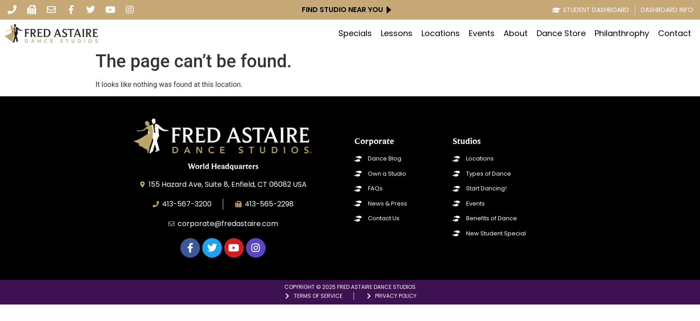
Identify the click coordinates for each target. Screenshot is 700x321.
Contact (674, 33)
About (516, 33)
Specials (355, 33)
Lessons (396, 33)
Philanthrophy (622, 33)
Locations (440, 33)
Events (482, 33)
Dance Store (561, 33)
